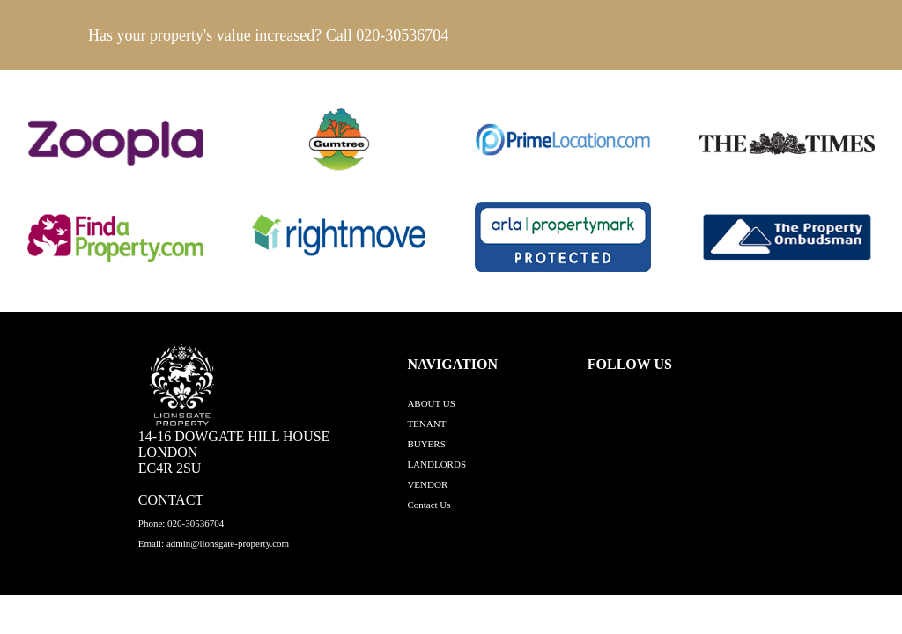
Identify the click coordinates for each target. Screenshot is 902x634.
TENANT (426, 423)
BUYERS (426, 444)
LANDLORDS (436, 464)
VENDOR (427, 484)
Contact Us (428, 504)
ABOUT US (431, 403)
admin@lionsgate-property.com (227, 543)
